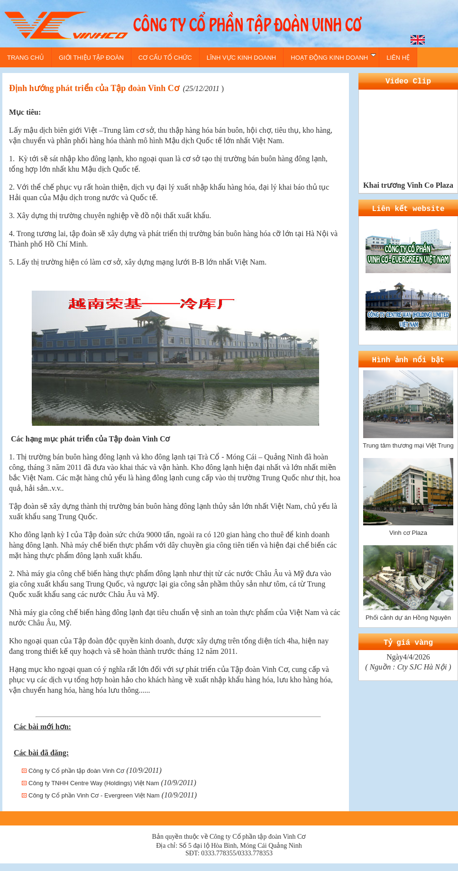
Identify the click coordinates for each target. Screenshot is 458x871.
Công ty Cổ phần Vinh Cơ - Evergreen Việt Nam (94, 795)
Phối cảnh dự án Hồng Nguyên (408, 613)
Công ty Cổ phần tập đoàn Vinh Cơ (76, 770)
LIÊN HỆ (398, 57)
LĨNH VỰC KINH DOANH (241, 57)
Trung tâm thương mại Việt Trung (408, 440)
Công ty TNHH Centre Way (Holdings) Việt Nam (93, 783)
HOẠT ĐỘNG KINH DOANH (333, 57)
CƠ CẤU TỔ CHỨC (165, 57)
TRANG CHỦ (25, 57)
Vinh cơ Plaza (408, 528)
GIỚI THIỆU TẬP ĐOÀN (91, 57)
